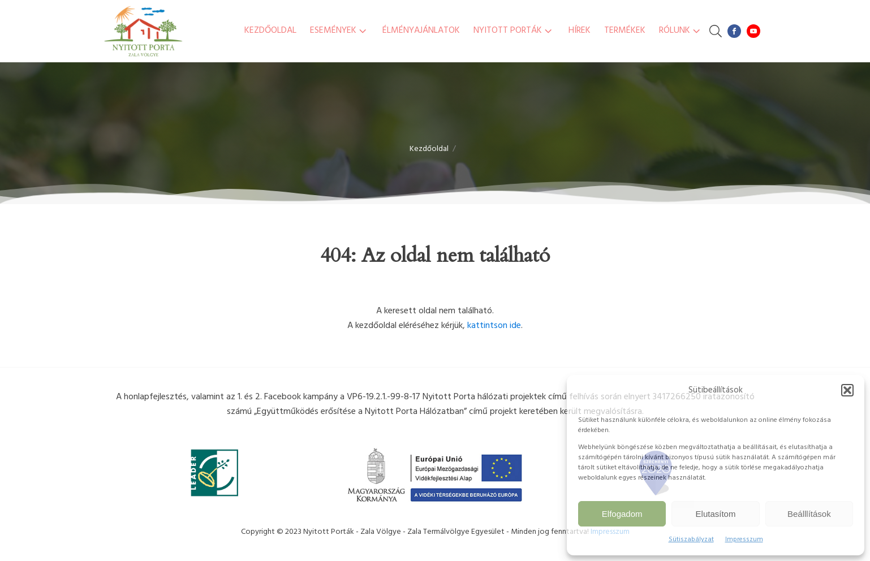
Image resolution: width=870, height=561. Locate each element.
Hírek (579, 30)
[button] (847, 390)
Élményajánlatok (421, 30)
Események (339, 30)
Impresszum (744, 539)
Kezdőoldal (270, 30)
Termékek (624, 30)
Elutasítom (716, 514)
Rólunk (681, 30)
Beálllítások (809, 514)
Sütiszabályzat (691, 539)
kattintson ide (494, 325)
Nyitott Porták (513, 30)
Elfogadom (622, 514)
